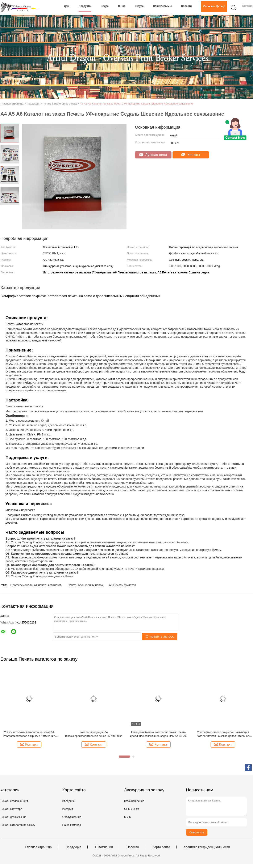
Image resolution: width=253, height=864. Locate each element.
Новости (186, 6)
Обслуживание (71, 816)
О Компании (104, 847)
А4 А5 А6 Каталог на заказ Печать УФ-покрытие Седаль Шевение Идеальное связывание (137, 103)
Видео (105, 6)
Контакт (190, 155)
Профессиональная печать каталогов (36, 585)
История (67, 808)
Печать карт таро (11, 808)
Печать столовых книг (14, 801)
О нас (121, 6)
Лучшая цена (153, 155)
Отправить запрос (160, 636)
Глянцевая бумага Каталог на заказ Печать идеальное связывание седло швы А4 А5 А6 (158, 734)
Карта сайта (161, 847)
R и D (127, 816)
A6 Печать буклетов (122, 585)
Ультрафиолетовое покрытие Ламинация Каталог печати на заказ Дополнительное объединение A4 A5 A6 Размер (223, 734)
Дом (66, 6)
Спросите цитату (214, 6)
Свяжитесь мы (162, 6)
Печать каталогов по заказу (17, 824)
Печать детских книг (13, 816)
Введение (68, 801)
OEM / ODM (131, 808)
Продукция (73, 847)
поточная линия (134, 801)
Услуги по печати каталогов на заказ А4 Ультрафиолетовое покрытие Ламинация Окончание (29, 734)
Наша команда (71, 824)
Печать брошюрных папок (85, 585)
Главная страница (38, 847)
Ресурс (139, 6)
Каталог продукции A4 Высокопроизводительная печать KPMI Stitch (93, 734)
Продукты (85, 6)
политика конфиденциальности (207, 847)
